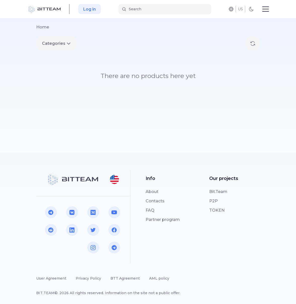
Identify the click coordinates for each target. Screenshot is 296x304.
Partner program (163, 219)
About (152, 191)
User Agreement (51, 278)
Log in (89, 9)
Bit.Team (218, 191)
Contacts (155, 201)
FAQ (150, 210)
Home (42, 27)
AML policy (159, 278)
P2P (213, 201)
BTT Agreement (125, 278)
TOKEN (217, 210)
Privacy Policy (88, 278)
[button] (114, 179)
